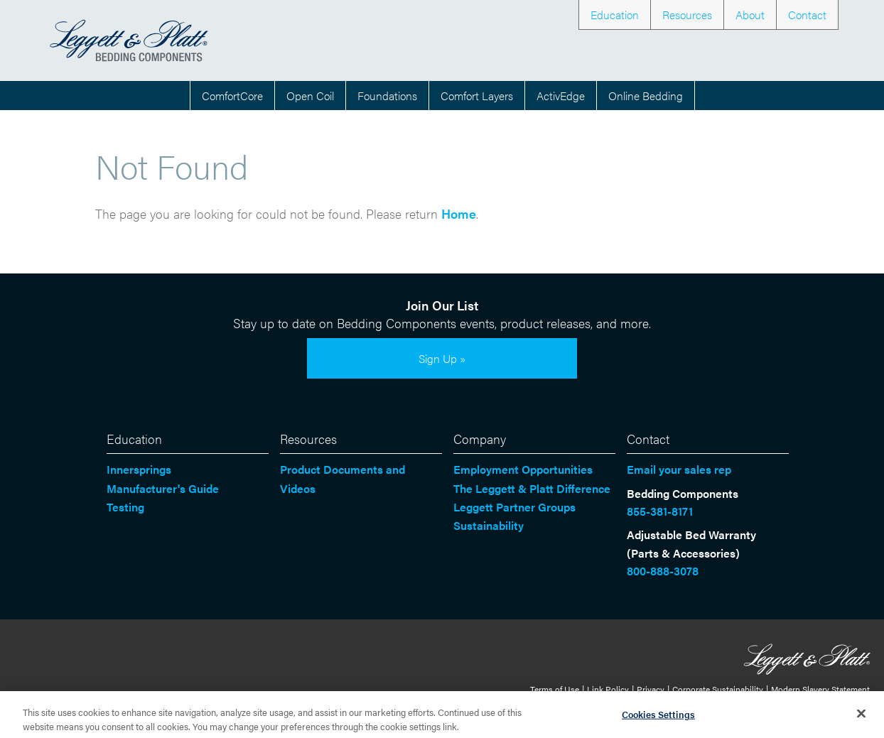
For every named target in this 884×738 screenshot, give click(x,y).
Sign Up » (442, 358)
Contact (807, 14)
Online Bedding (645, 95)
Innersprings (139, 469)
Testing (125, 507)
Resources (687, 14)
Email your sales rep (679, 469)
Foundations (387, 95)
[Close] (861, 718)
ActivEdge (561, 95)
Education (615, 14)
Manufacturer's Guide (163, 488)
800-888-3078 (663, 571)
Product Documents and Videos (342, 478)
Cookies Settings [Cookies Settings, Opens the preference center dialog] (658, 718)
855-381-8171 (660, 511)
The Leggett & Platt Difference (531, 488)
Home (458, 213)
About (750, 14)
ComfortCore (232, 95)
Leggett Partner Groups (514, 507)
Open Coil (310, 95)
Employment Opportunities (523, 469)
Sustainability (488, 525)
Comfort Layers (477, 95)
